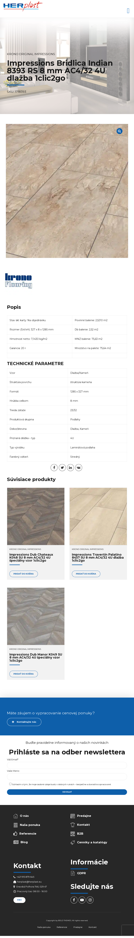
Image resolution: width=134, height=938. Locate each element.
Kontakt (83, 824)
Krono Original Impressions (31, 54)
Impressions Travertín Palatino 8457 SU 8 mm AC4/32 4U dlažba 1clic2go (98, 557)
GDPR (81, 873)
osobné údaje (43, 784)
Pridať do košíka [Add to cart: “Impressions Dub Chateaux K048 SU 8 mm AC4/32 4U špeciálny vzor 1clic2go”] (23, 574)
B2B (80, 833)
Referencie (27, 833)
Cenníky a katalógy (92, 842)
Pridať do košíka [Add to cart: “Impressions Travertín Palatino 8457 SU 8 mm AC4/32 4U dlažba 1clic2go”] (86, 574)
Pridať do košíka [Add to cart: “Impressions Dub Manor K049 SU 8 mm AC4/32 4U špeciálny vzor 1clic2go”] (23, 674)
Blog (24, 842)
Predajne (84, 816)
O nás (24, 816)
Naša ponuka (30, 825)
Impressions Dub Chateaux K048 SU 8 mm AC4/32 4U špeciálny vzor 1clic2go (31, 557)
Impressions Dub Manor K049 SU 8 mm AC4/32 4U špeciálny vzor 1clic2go (35, 657)
